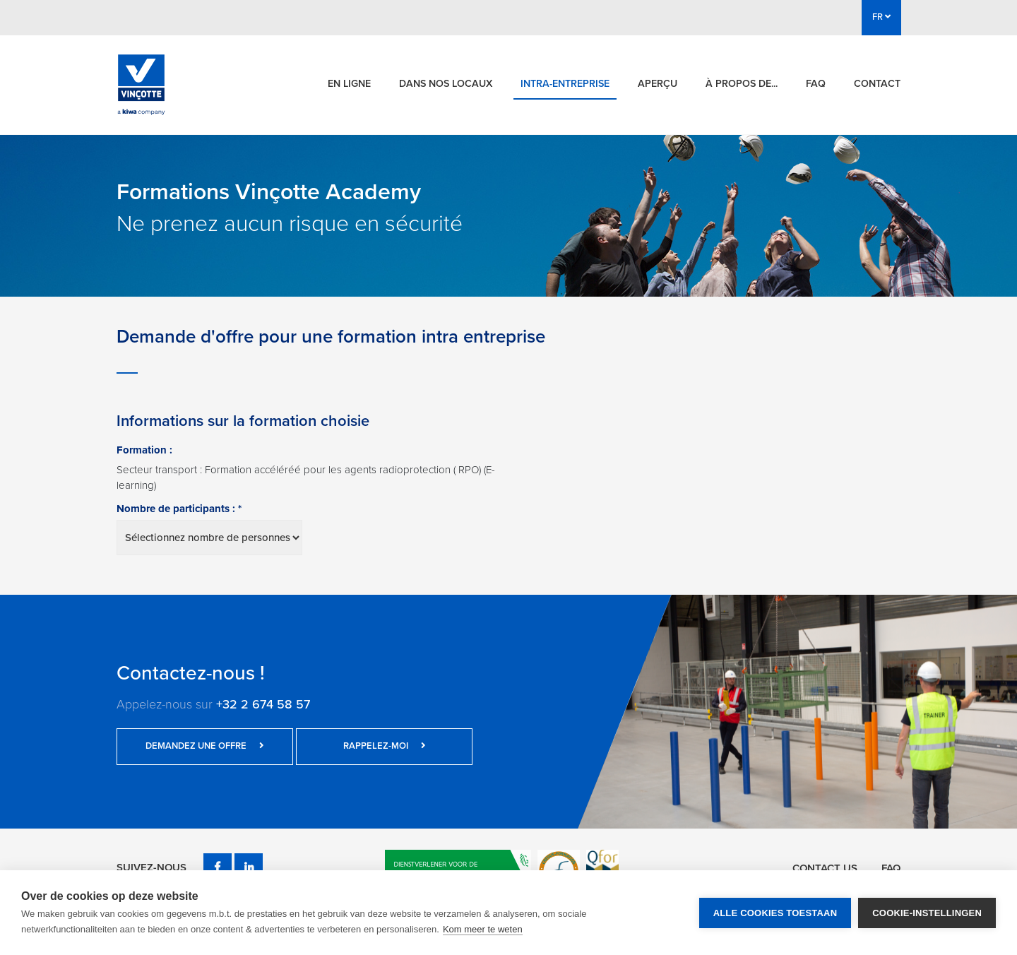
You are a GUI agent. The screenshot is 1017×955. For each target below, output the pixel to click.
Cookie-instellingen (927, 913)
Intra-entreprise (565, 84)
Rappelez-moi (384, 746)
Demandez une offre (204, 746)
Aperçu (657, 84)
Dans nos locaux (445, 84)
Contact (877, 84)
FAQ (816, 84)
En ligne (349, 84)
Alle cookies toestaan (775, 913)
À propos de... (742, 84)
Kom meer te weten (483, 929)
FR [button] (881, 17)
